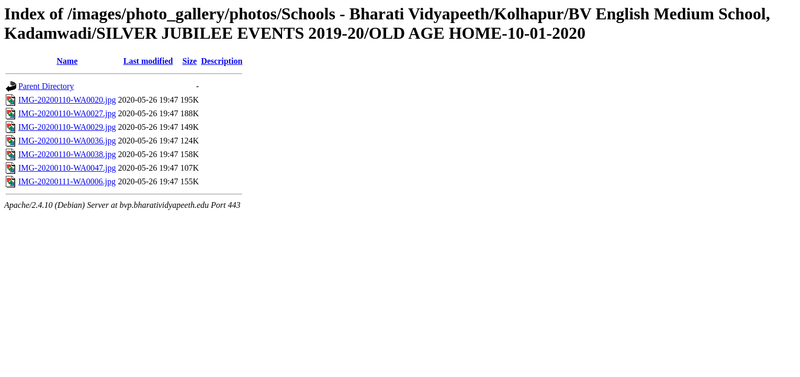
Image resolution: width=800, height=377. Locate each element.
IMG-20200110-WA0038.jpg (67, 154)
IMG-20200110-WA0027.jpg (67, 113)
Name (67, 61)
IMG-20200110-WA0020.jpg (67, 99)
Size (190, 61)
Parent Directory (46, 86)
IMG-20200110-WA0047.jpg (67, 167)
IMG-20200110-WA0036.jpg (67, 140)
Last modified (148, 61)
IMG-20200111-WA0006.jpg (67, 181)
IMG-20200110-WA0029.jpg (67, 127)
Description (221, 61)
